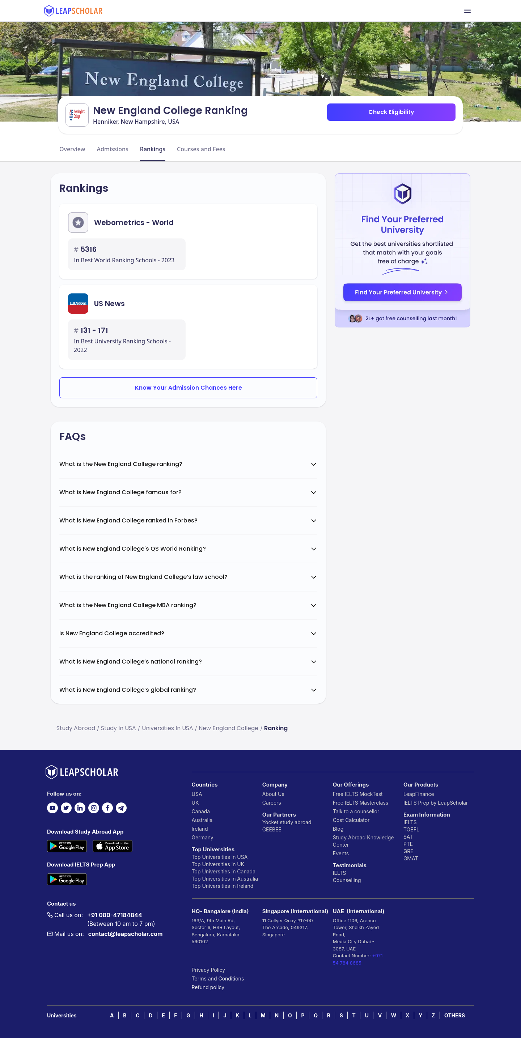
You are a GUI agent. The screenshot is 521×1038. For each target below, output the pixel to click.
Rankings (152, 149)
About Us (273, 794)
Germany (202, 837)
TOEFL (411, 829)
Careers (271, 803)
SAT (408, 837)
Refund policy (208, 987)
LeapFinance (418, 794)
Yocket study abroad (287, 822)
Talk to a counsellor (356, 811)
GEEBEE (271, 829)
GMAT (410, 858)
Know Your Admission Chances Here (188, 388)
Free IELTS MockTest (358, 794)
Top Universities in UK (218, 864)
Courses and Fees (201, 149)
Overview (72, 149)
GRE (408, 851)
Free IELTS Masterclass (360, 803)
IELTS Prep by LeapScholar (435, 803)
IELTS (339, 873)
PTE (408, 844)
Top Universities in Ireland (223, 886)
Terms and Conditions (218, 978)
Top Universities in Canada (223, 871)
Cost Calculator (351, 820)
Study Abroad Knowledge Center (363, 841)
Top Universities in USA (220, 857)
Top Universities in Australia (225, 879)
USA (197, 794)
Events (341, 853)
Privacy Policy (208, 970)
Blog (338, 829)
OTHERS (454, 1015)
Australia (202, 820)
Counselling (347, 880)
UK (195, 803)
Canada (201, 811)
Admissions (112, 149)
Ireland (200, 829)
